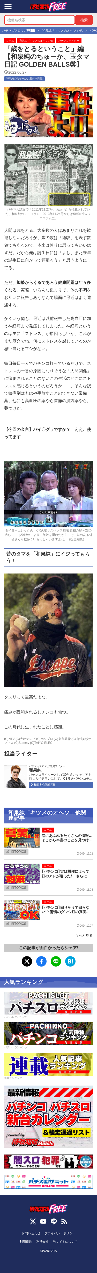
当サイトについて (65, 1241)
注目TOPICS (17, 852)
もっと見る (84, 935)
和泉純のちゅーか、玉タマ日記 (24, 78)
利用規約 (26, 1241)
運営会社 (42, 1241)
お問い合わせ (31, 1233)
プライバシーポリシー (60, 1233)
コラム (10, 40)
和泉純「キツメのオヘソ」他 (36, 40)
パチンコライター (68, 40)
